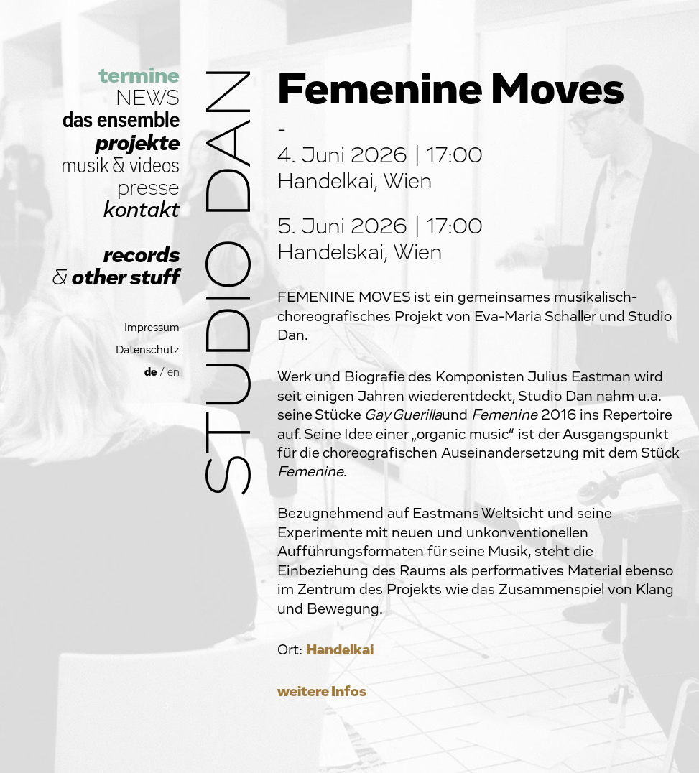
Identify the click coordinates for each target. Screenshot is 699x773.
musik (84, 165)
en (173, 372)
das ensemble (121, 120)
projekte (138, 143)
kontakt (141, 210)
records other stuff (116, 266)
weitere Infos (321, 691)
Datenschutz (148, 350)
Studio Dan (231, 281)
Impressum (152, 328)
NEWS (148, 98)
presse (148, 188)
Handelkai (340, 649)
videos (154, 165)
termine (139, 76)
